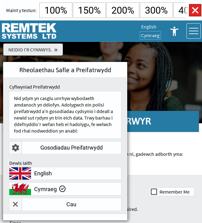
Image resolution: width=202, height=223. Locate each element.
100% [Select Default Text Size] (55, 10)
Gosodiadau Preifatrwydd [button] (56, 148)
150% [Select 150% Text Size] (89, 10)
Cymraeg (150, 35)
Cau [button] (42, 204)
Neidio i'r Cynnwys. (30, 49)
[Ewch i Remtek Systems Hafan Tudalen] (29, 31)
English (148, 27)
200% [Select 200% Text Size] (122, 10)
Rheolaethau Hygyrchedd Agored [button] (174, 31)
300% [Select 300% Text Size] (156, 10)
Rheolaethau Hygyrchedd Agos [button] (195, 10)
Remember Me (174, 192)
